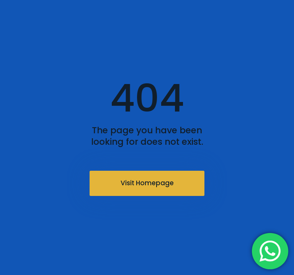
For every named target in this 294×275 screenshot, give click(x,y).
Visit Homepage (147, 183)
